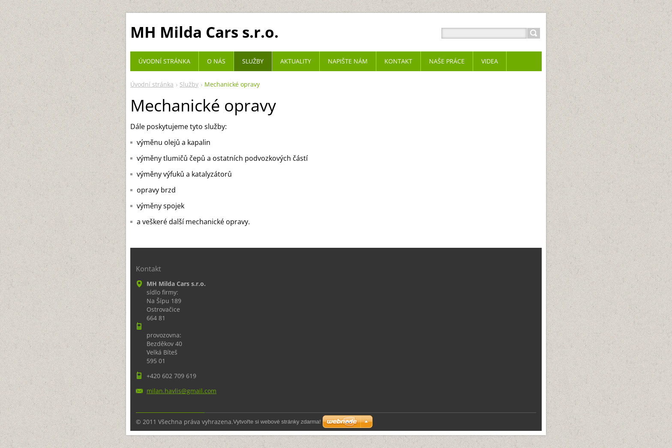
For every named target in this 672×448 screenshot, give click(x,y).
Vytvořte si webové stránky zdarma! (277, 421)
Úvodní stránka (152, 84)
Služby (189, 84)
